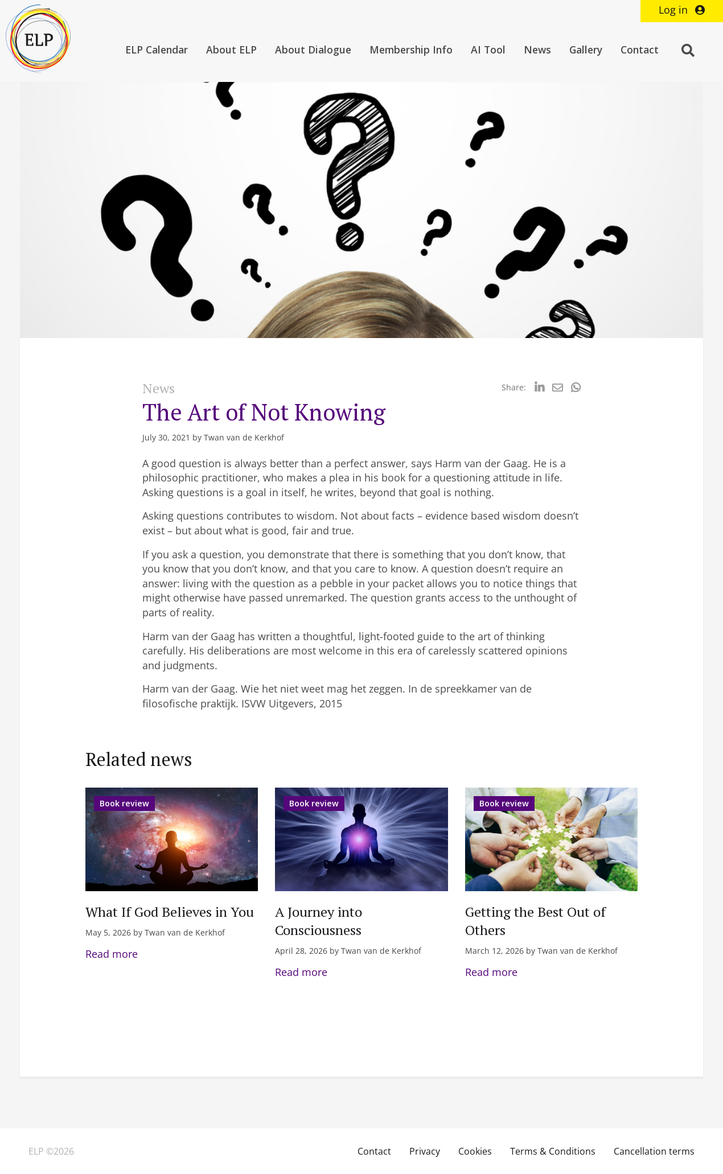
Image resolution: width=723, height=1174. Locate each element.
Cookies (475, 1151)
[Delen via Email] (557, 387)
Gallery (585, 49)
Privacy (424, 1151)
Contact (640, 49)
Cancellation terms (654, 1151)
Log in (682, 10)
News (537, 49)
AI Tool (488, 49)
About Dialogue (313, 49)
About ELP (231, 49)
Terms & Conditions (552, 1151)
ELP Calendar (156, 49)
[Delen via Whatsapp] (576, 387)
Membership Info (411, 49)
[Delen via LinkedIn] (539, 387)
